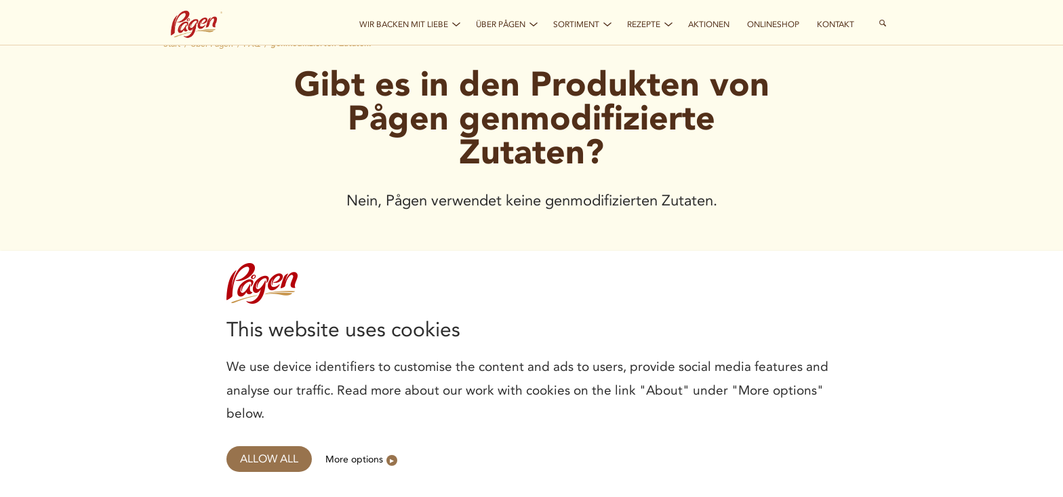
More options (354, 459)
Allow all (269, 458)
